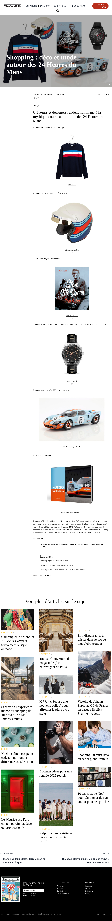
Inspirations (59, 6)
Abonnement (57, 914)
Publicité (39, 914)
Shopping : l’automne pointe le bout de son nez (57, 565)
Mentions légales (6, 914)
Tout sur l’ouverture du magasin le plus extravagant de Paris (54, 663)
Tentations (31, 6)
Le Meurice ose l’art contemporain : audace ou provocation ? (16, 823)
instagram (89, 891)
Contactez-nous (47, 914)
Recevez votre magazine (33, 890)
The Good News (77, 6)
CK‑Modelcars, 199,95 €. (71, 447)
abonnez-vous (102, 6)
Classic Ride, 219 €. (72, 250)
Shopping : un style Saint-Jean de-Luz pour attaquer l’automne (62, 570)
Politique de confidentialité (28, 914)
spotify (87, 894)
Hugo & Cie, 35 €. (72, 315)
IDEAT (99, 914)
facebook (89, 886)
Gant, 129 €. (72, 184)
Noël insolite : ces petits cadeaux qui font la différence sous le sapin (17, 758)
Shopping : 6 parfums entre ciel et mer (54, 561)
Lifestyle (11, 49)
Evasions (44, 6)
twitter (87, 889)
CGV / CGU (15, 914)
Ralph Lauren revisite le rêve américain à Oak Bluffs (55, 837)
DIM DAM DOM (106, 914)
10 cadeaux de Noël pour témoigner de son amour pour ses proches (93, 798)
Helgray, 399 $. (72, 381)
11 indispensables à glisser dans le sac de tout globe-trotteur (92, 639)
